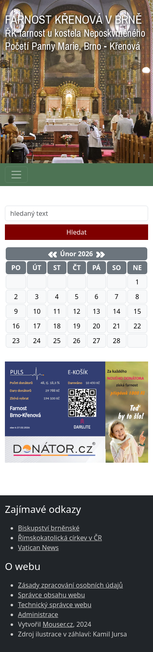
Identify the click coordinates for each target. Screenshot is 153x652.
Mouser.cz (57, 624)
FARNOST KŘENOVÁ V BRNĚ (75, 30)
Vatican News (38, 547)
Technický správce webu (54, 604)
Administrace (38, 614)
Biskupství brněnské (49, 527)
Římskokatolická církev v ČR (60, 537)
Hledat (77, 232)
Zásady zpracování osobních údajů (70, 585)
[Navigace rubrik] (16, 174)
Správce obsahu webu (51, 594)
